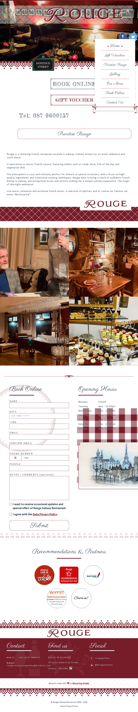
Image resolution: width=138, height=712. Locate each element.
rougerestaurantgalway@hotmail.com (29, 664)
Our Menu (115, 83)
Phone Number (21, 453)
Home (115, 46)
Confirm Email (20, 443)
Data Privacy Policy (45, 514)
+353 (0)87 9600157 (29, 657)
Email (13, 432)
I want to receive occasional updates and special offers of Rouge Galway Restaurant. (37, 506)
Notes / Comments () (31, 474)
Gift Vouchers (115, 55)
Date (13, 411)
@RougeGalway (101, 665)
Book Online (115, 93)
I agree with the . (33, 514)
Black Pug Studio (81, 683)
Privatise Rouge (115, 64)
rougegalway (100, 658)
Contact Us (115, 102)
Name (13, 401)
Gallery (115, 74)
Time (13, 422)
